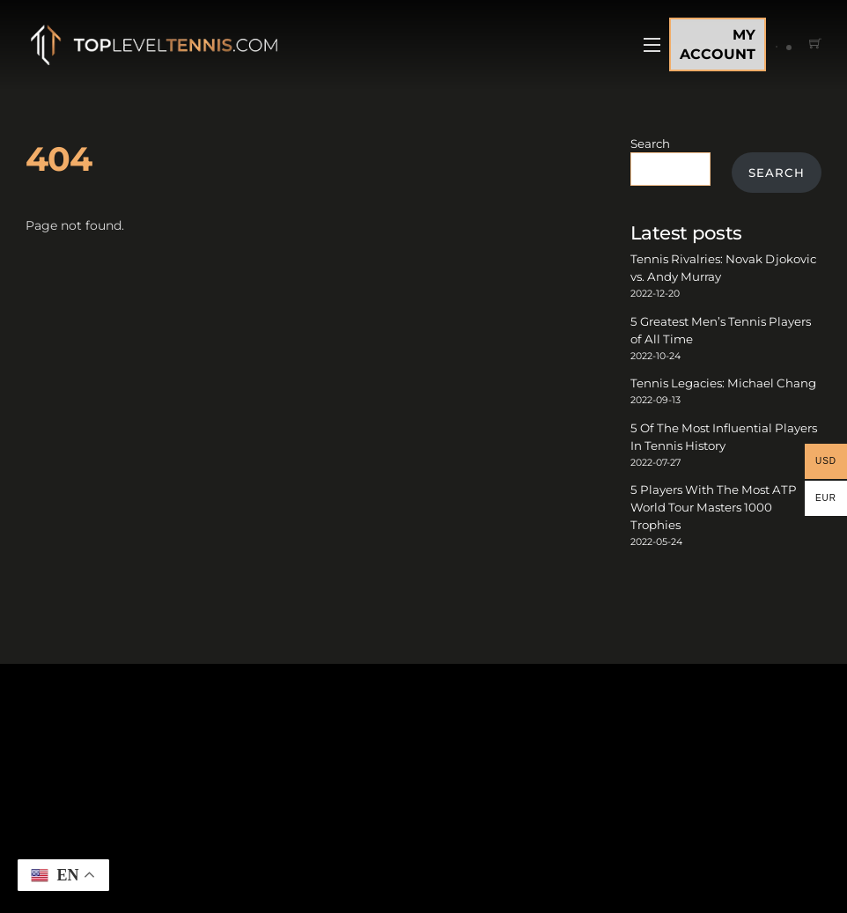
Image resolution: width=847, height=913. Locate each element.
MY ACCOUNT (717, 44)
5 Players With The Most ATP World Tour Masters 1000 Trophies (713, 507)
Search (650, 143)
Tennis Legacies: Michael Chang (723, 383)
